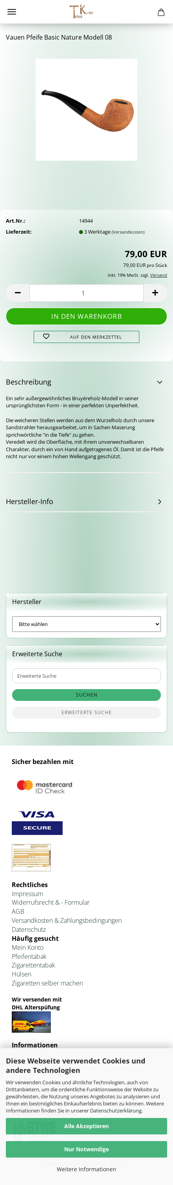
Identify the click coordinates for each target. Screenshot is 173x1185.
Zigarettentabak (33, 965)
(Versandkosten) (128, 232)
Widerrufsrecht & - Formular (51, 902)
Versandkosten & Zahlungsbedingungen (67, 920)
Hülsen (21, 974)
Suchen (86, 694)
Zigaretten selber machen (47, 983)
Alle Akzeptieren (86, 1126)
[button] (17, 293)
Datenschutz (29, 929)
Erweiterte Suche (86, 712)
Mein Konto (27, 947)
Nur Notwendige (86, 1149)
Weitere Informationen (86, 1169)
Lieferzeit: (19, 231)
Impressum (27, 893)
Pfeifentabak (29, 956)
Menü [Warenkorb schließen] (11, 11)
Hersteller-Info (29, 501)
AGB (18, 911)
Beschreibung (28, 382)
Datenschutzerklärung (116, 1110)
